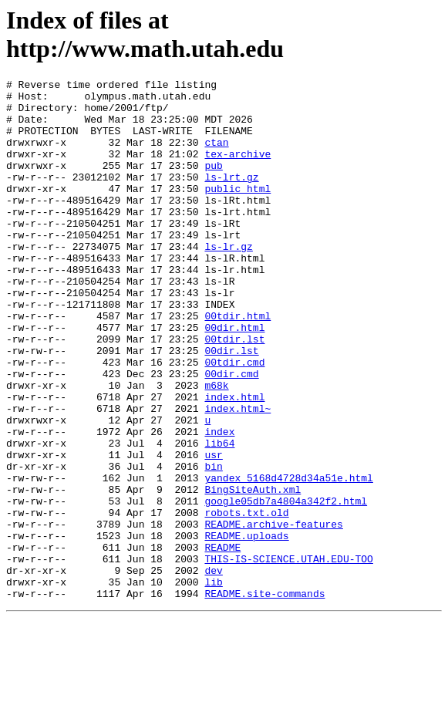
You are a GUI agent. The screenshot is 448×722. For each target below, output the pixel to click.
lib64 (219, 517)
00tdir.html (237, 364)
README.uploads (246, 628)
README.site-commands (264, 697)
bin (213, 545)
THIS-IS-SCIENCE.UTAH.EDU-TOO (288, 656)
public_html (237, 211)
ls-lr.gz (228, 281)
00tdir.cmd (234, 420)
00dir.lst (231, 406)
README (222, 642)
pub (213, 184)
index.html (234, 461)
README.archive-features (273, 614)
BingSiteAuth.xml (252, 572)
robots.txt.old (246, 600)
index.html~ (237, 475)
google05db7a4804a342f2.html (285, 586)
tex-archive (237, 170)
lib (213, 683)
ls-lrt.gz (231, 197)
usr (213, 531)
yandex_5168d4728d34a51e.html (288, 558)
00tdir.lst (234, 392)
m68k (216, 447)
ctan (216, 156)
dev (213, 669)
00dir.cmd (231, 433)
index (219, 503)
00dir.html (234, 378)
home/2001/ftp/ (126, 114)
